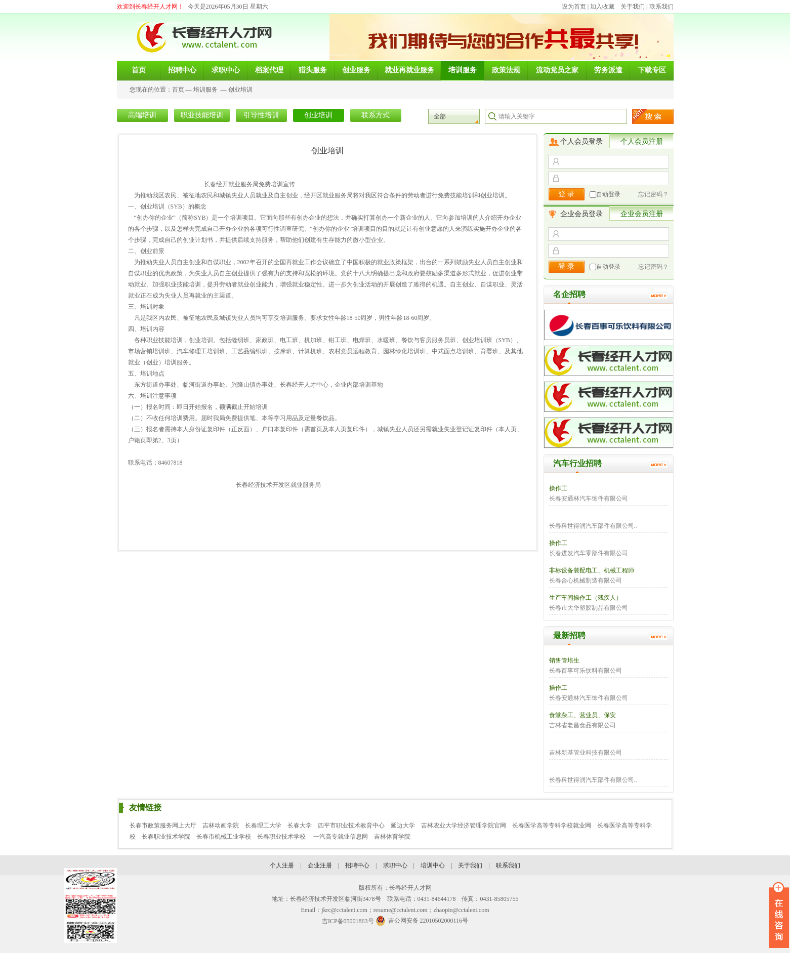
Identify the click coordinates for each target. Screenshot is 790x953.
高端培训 (142, 115)
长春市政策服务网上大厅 (163, 825)
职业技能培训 (202, 115)
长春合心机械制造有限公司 (585, 580)
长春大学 (299, 825)
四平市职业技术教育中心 (351, 825)
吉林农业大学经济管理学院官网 (463, 825)
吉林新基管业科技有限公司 (585, 752)
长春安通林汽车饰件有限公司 (588, 498)
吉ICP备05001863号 (348, 921)
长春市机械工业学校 (223, 836)
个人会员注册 (641, 141)
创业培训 (240, 89)
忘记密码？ (653, 194)
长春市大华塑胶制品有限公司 (588, 607)
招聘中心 (357, 865)
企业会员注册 (641, 214)
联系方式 (375, 115)
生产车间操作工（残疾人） (585, 597)
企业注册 (320, 865)
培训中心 (433, 865)
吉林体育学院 (392, 836)
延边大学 (403, 825)
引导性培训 (261, 115)
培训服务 (205, 89)
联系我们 (661, 6)
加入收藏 (602, 6)
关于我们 (632, 6)
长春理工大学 (263, 825)
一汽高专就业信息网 (340, 836)
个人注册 (282, 865)
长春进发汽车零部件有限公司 (588, 553)
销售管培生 (564, 660)
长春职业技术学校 (282, 836)
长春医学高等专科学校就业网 (551, 825)
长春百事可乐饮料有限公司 (585, 670)
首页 (178, 89)
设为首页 (574, 6)
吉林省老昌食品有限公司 (582, 725)
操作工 (558, 488)
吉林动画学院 (220, 825)
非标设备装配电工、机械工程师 (591, 570)
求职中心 (395, 865)
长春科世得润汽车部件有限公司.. (593, 525)
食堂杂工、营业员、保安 (582, 715)
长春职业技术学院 (166, 836)
